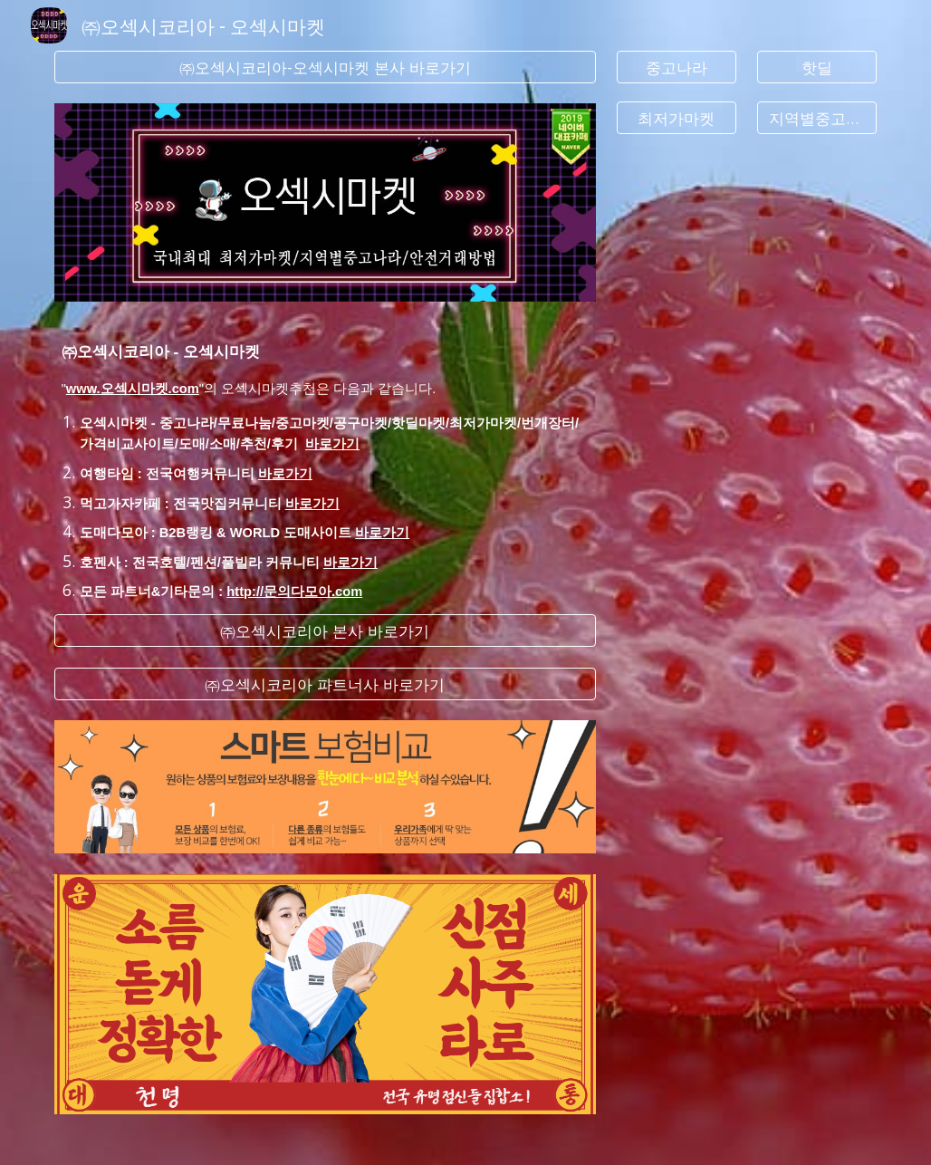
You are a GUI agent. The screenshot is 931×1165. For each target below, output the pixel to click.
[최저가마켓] (676, 118)
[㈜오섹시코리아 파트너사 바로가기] (325, 683)
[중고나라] (676, 67)
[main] (325, 458)
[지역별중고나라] (817, 118)
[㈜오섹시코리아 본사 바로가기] (325, 631)
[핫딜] (817, 67)
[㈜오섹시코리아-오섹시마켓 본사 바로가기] (325, 67)
